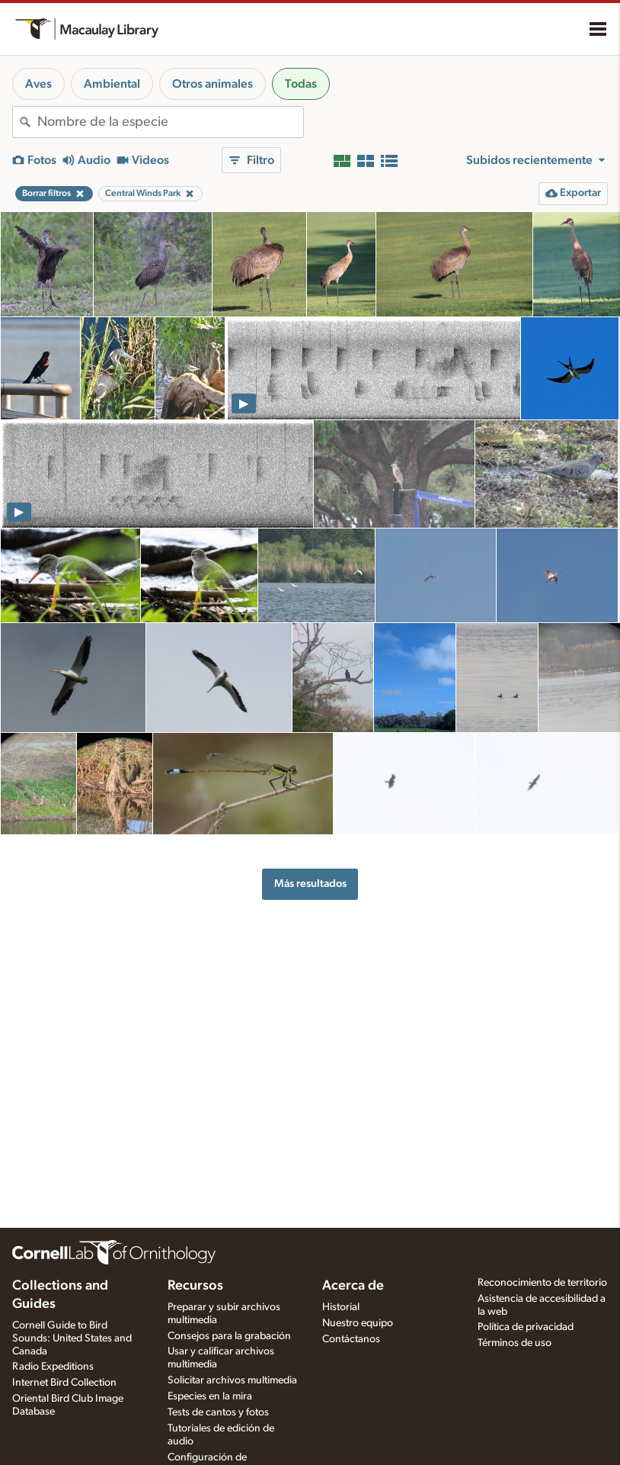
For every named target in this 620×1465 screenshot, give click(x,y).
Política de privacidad (526, 1327)
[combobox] (170, 122)
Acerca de (353, 1286)
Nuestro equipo (357, 1323)
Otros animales (212, 84)
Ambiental (112, 84)
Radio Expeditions (53, 1366)
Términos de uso (514, 1343)
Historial (341, 1307)
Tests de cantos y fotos (218, 1412)
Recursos (195, 1286)
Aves (38, 84)
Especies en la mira (210, 1396)
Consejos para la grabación (229, 1336)
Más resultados (310, 883)
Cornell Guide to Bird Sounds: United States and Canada (72, 1338)
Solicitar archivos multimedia (232, 1380)
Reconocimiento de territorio (542, 1282)
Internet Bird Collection (64, 1382)
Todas (301, 84)
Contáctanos (351, 1339)
